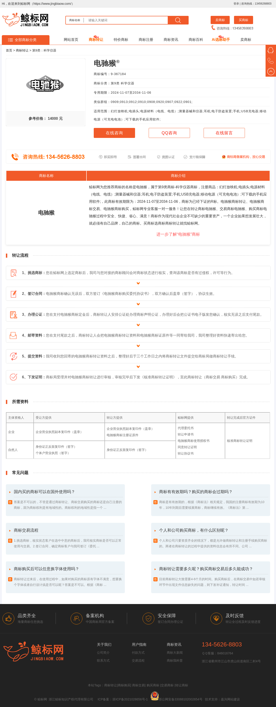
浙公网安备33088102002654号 (180, 699)
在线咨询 (114, 133)
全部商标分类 (26, 40)
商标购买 (124, 685)
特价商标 (121, 40)
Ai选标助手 (221, 40)
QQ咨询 (169, 133)
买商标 (243, 20)
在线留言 (224, 133)
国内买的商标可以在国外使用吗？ (68, 500)
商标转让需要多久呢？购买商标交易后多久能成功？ (213, 577)
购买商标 (153, 685)
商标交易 (138, 685)
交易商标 (167, 685)
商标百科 (196, 40)
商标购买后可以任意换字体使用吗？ (68, 577)
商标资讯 (171, 40)
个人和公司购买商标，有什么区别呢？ (213, 538)
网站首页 (71, 40)
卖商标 (220, 20)
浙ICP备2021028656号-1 (130, 699)
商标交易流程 (68, 538)
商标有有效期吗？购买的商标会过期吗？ (213, 500)
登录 (236, 3)
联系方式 (103, 660)
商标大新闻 (175, 652)
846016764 (225, 653)
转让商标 (181, 685)
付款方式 (138, 652)
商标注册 (146, 40)
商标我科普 (175, 660)
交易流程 (138, 660)
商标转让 (96, 40)
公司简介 (103, 652)
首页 (9, 50)
